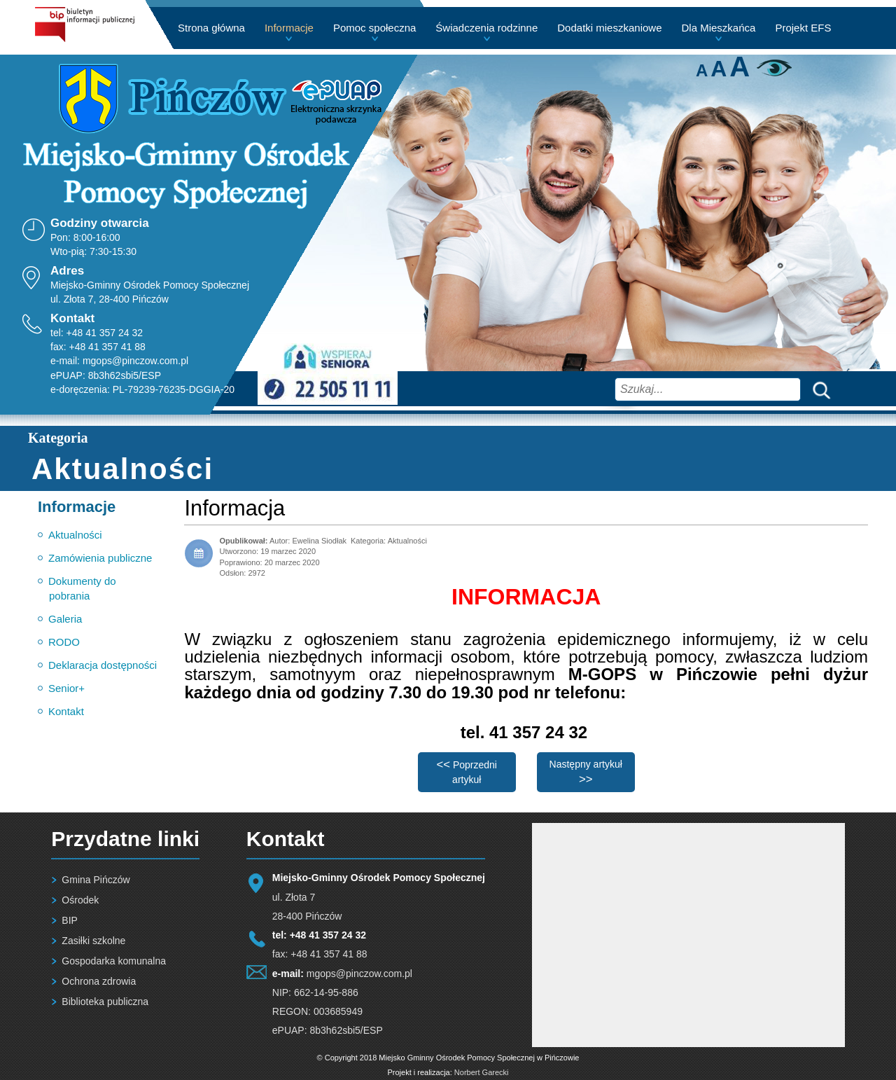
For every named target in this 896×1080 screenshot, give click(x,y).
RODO (64, 642)
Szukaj (818, 389)
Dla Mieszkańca (719, 28)
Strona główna (211, 28)
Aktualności (75, 535)
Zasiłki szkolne (93, 940)
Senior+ (66, 688)
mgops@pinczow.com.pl (135, 360)
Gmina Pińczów (96, 879)
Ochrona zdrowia (99, 981)
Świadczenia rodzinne (486, 28)
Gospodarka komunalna (114, 961)
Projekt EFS (803, 28)
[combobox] (708, 389)
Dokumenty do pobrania (82, 588)
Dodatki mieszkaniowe (609, 28)
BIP (70, 920)
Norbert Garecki (481, 1072)
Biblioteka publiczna (105, 1001)
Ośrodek (80, 900)
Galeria (65, 619)
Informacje (289, 28)
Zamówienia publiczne (100, 558)
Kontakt (66, 711)
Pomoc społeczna (374, 28)
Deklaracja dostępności (102, 665)
